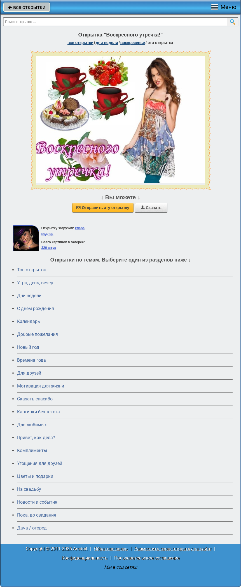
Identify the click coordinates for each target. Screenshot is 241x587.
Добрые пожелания (37, 334)
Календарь (28, 321)
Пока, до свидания (36, 515)
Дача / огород (32, 528)
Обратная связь (111, 548)
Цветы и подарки (35, 476)
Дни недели (29, 295)
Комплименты (32, 450)
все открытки (26, 7)
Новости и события (37, 502)
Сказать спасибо (35, 399)
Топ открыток (31, 269)
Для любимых (32, 424)
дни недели (107, 42)
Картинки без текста (38, 411)
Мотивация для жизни (40, 386)
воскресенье (132, 42)
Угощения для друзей (39, 463)
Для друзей (29, 373)
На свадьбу (29, 489)
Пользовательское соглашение (146, 558)
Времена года (31, 360)
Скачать (151, 207)
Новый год (28, 347)
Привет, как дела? (36, 437)
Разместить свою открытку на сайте (172, 548)
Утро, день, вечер (35, 282)
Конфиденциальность (84, 558)
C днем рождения (35, 308)
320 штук (48, 248)
